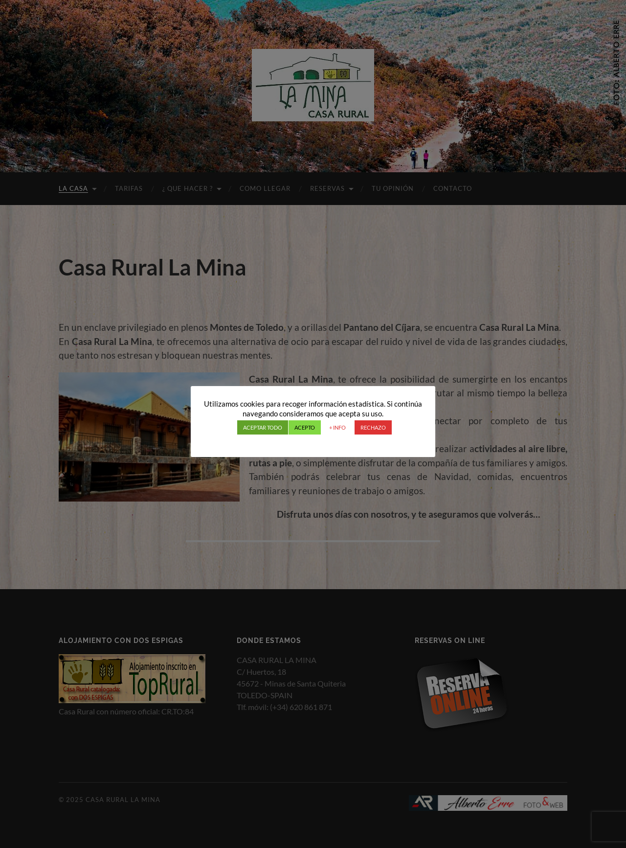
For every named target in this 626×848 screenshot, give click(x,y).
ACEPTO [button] (304, 427)
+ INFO (337, 427)
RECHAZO (373, 427)
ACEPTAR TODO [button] (262, 427)
